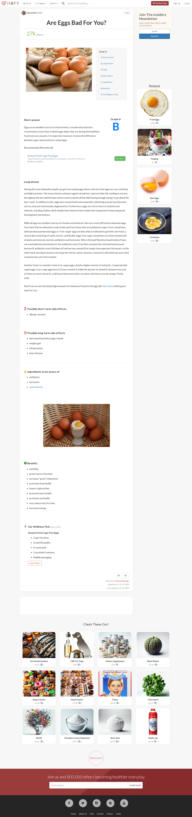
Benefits (106, 88)
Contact (100, 814)
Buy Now (120, 158)
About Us (27, 3)
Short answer (108, 57)
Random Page (160, 3)
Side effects (108, 76)
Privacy (110, 814)
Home (73, 814)
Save (127, 13)
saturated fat (36, 387)
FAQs (105, 70)
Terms (118, 814)
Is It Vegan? (40, 3)
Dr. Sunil (39, 13)
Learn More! (35, 563)
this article (108, 286)
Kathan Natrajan (122, 581)
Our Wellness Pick (110, 94)
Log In (187, 3)
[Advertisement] (72, 605)
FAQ (92, 814)
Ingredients (108, 82)
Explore (54, 3)
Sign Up (176, 3)
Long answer (108, 63)
